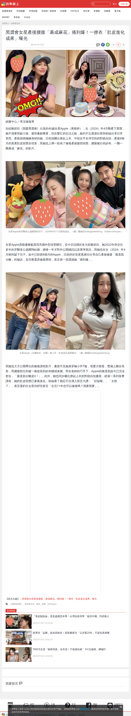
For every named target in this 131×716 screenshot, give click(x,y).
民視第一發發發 (49, 10)
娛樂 (44, 604)
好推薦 (63, 10)
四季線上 (5, 23)
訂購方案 (124, 4)
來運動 (97, 10)
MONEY (5, 17)
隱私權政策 (84, 709)
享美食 (17, 17)
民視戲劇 (21, 10)
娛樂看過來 (7, 10)
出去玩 (27, 17)
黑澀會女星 (29, 604)
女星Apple (52, 604)
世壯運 (86, 10)
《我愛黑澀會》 (16, 604)
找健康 (107, 10)
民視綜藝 (33, 10)
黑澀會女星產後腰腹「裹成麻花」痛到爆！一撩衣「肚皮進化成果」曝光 (59, 598)
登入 (115, 3)
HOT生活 (75, 10)
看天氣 (117, 10)
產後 (38, 604)
